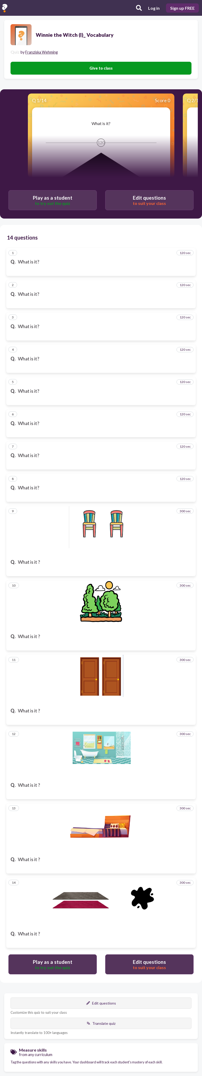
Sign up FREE (182, 8)
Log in (154, 8)
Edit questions (101, 1003)
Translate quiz (101, 1023)
